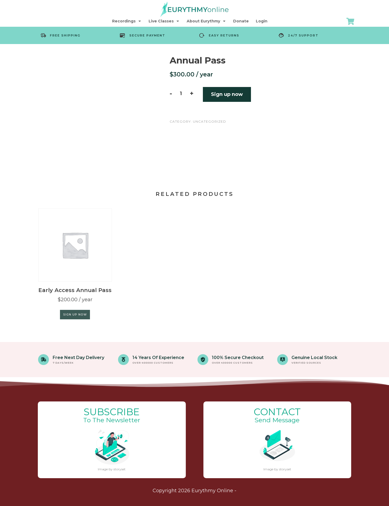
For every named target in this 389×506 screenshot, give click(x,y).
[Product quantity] (181, 93)
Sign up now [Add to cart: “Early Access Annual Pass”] (75, 314)
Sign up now (227, 94)
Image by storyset (112, 469)
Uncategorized (209, 121)
